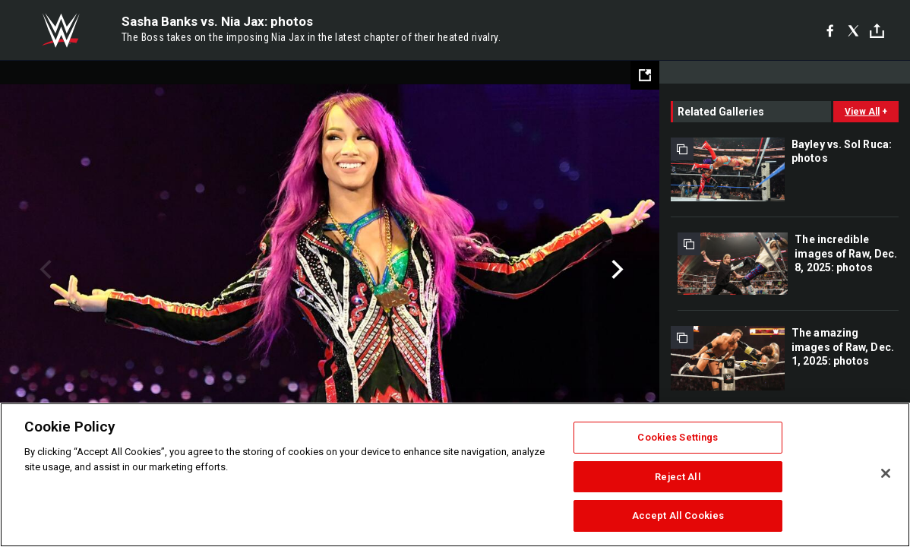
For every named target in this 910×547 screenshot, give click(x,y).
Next (615, 269)
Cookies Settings (677, 437)
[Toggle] (877, 31)
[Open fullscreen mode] (644, 75)
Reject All (677, 476)
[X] (853, 30)
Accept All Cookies (678, 515)
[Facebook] (830, 30)
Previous (43, 269)
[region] (455, 475)
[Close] (885, 473)
